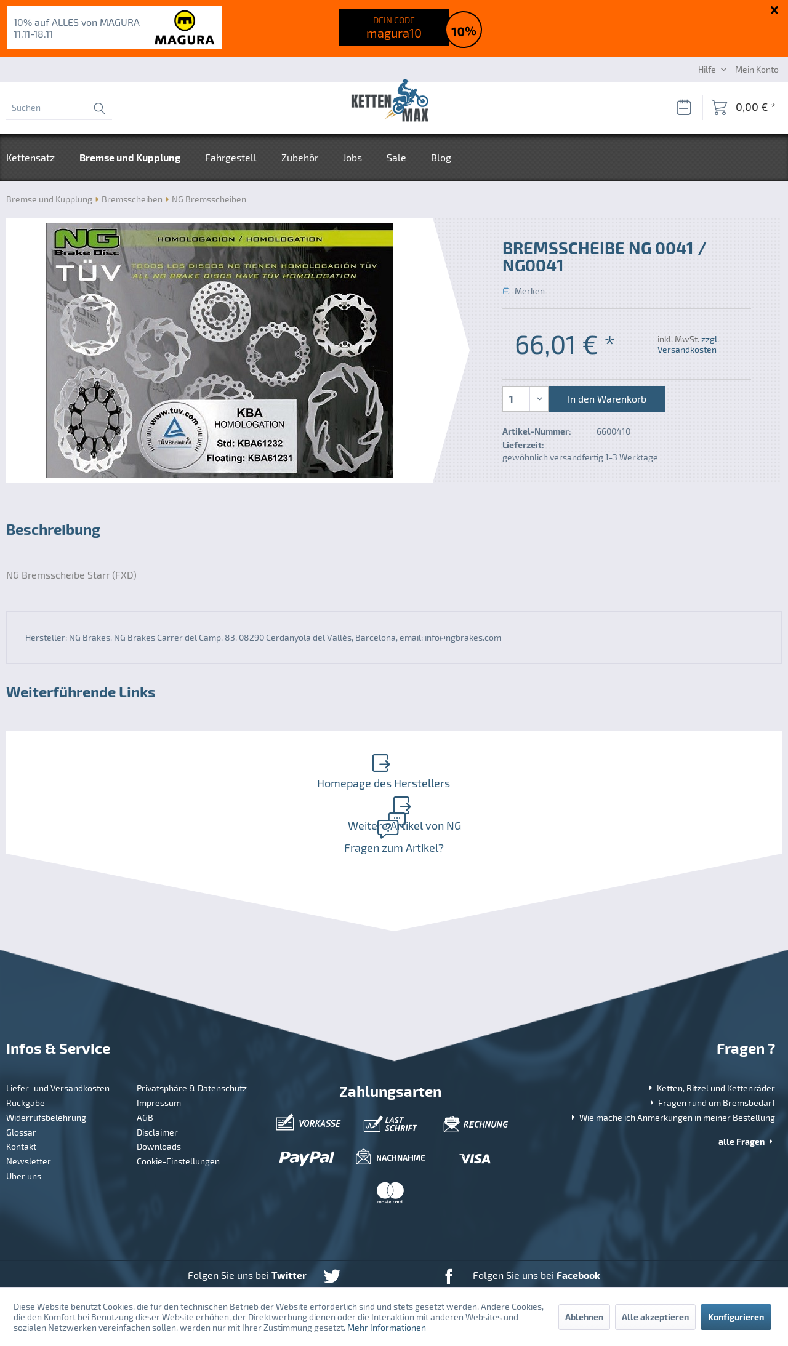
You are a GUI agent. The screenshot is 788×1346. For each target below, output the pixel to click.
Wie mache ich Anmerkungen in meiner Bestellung (672, 1069)
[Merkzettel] (683, 107)
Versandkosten (368, 1264)
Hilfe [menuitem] (708, 69)
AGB (145, 1069)
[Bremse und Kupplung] (130, 157)
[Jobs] (352, 157)
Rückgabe (25, 1054)
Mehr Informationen (386, 1327)
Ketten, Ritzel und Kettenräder (710, 1039)
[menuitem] (59, 107)
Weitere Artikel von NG (585, 765)
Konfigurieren (736, 1317)
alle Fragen (746, 1093)
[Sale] (396, 157)
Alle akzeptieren (655, 1317)
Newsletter (28, 1112)
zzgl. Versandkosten (688, 344)
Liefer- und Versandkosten (58, 1039)
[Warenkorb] (743, 107)
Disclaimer (157, 1083)
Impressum (159, 1054)
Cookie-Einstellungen (178, 1112)
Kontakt (21, 1097)
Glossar (21, 1083)
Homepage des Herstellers (197, 765)
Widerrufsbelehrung (46, 1069)
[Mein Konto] (757, 69)
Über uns (23, 1127)
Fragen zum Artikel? (391, 790)
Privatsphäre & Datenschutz (192, 1039)
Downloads (159, 1097)
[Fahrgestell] (231, 157)
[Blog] (441, 157)
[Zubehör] (300, 157)
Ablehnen (584, 1317)
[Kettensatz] (36, 157)
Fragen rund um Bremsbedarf (711, 1054)
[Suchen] (59, 107)
